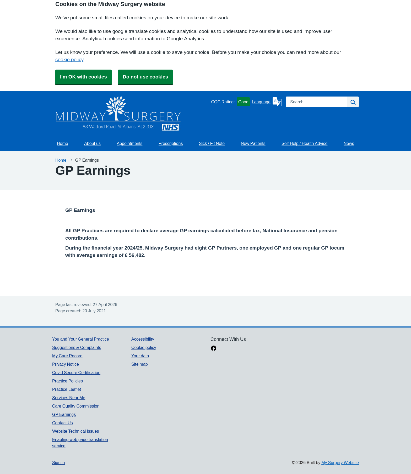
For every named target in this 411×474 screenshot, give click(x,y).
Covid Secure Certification (76, 372)
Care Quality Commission (76, 406)
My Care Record (67, 356)
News (349, 143)
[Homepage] (65, 114)
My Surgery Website (340, 462)
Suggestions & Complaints (76, 347)
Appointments (130, 143)
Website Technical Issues (75, 431)
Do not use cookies (145, 76)
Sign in (58, 462)
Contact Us (62, 423)
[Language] (267, 102)
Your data (140, 356)
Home (62, 143)
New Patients (253, 143)
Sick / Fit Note (212, 143)
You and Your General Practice (80, 339)
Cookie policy (143, 347)
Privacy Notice (65, 364)
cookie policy (69, 59)
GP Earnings (64, 414)
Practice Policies (67, 381)
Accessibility (142, 339)
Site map (139, 364)
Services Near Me (68, 398)
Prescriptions (171, 143)
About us (92, 143)
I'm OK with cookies (83, 76)
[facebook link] (213, 348)
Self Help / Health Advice (304, 143)
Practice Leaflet (66, 389)
